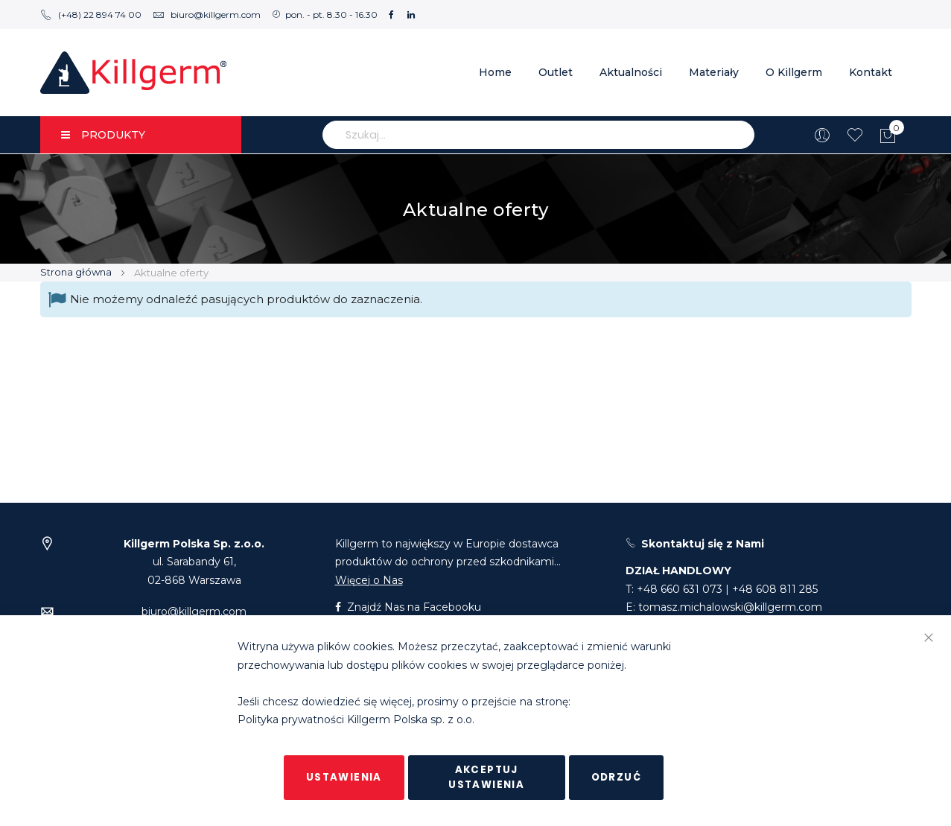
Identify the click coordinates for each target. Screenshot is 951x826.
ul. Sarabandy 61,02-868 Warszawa (194, 562)
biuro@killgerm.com (207, 14)
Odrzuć (616, 777)
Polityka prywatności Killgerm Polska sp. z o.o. (356, 720)
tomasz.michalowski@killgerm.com (730, 607)
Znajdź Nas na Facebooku (408, 607)
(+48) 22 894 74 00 (90, 14)
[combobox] (538, 134)
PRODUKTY (103, 135)
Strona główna (77, 272)
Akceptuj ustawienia (486, 777)
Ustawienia (344, 777)
